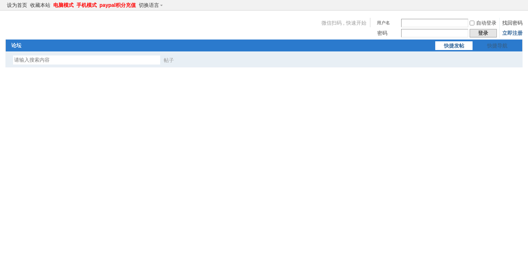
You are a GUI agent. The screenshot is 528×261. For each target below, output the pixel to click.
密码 (382, 33)
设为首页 (17, 5)
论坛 (16, 45)
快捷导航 (497, 46)
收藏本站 (40, 5)
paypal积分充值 (118, 5)
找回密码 (512, 23)
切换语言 (152, 5)
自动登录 (483, 23)
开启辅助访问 (512, 5)
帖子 (169, 60)
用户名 (383, 22)
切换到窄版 (518, 5)
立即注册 (512, 33)
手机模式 (86, 5)
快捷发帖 (454, 46)
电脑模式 (63, 5)
